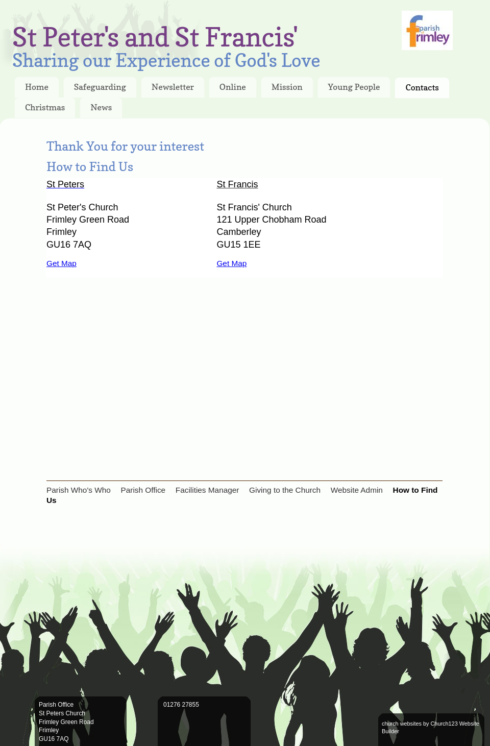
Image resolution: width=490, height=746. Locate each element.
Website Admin (357, 490)
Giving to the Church (285, 490)
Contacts (422, 87)
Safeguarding (100, 87)
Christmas (45, 107)
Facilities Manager (207, 490)
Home (36, 87)
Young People (354, 87)
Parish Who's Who (78, 490)
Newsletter (173, 87)
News (101, 107)
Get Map (61, 263)
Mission (287, 87)
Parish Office (143, 490)
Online (232, 87)
